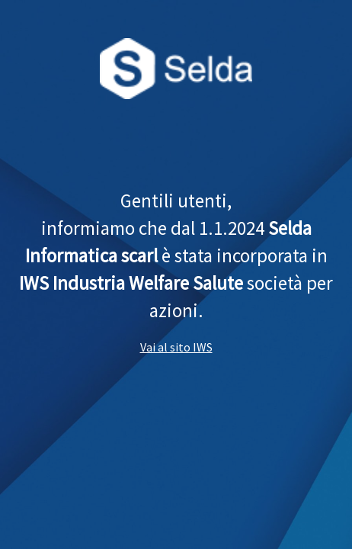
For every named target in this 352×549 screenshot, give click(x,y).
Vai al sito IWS (176, 347)
